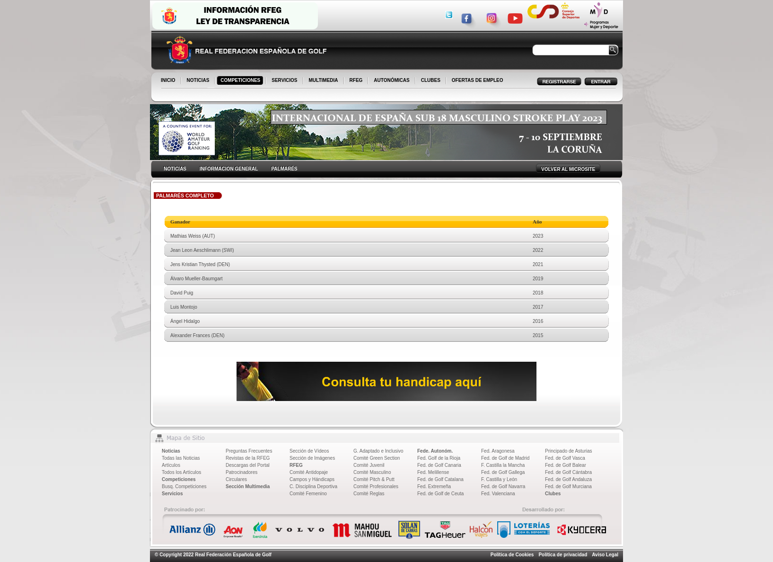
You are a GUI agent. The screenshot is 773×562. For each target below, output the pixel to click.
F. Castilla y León (499, 479)
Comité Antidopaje (309, 472)
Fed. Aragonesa (498, 451)
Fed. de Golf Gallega (503, 472)
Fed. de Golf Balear (565, 465)
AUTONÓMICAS (391, 80)
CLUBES (430, 80)
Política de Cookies (512, 554)
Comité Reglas (369, 493)
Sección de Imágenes (312, 458)
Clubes (553, 493)
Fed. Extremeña (434, 486)
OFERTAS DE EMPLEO (477, 80)
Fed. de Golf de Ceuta (440, 493)
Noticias (171, 451)
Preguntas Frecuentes (249, 451)
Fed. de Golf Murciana (568, 486)
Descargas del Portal (248, 465)
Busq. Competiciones (184, 486)
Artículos (171, 465)
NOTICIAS (199, 81)
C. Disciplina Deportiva (313, 486)
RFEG (357, 81)
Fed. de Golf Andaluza (568, 479)
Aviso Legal (605, 554)
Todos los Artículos (181, 472)
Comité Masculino (372, 472)
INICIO (169, 81)
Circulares (236, 479)
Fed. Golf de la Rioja (438, 458)
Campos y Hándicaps (312, 479)
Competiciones (179, 479)
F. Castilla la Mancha (503, 465)
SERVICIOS (285, 81)
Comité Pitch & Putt (374, 479)
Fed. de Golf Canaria (439, 465)
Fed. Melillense (433, 472)
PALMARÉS (284, 168)
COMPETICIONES (241, 81)
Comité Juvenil (369, 465)
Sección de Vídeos (309, 451)
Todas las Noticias (181, 458)
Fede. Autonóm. (435, 451)
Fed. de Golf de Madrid (505, 458)
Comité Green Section (376, 458)
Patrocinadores (241, 472)
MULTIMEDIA (324, 81)
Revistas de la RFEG (248, 458)
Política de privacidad (562, 554)
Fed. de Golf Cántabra (568, 472)
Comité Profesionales (375, 486)
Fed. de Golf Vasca (565, 458)
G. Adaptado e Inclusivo (378, 451)
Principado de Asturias (568, 451)
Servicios (172, 493)
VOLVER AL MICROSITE (568, 169)
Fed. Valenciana (498, 493)
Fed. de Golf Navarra (503, 486)
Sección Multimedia (248, 486)
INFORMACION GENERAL (229, 168)
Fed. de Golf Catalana (440, 479)
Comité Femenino (308, 493)
